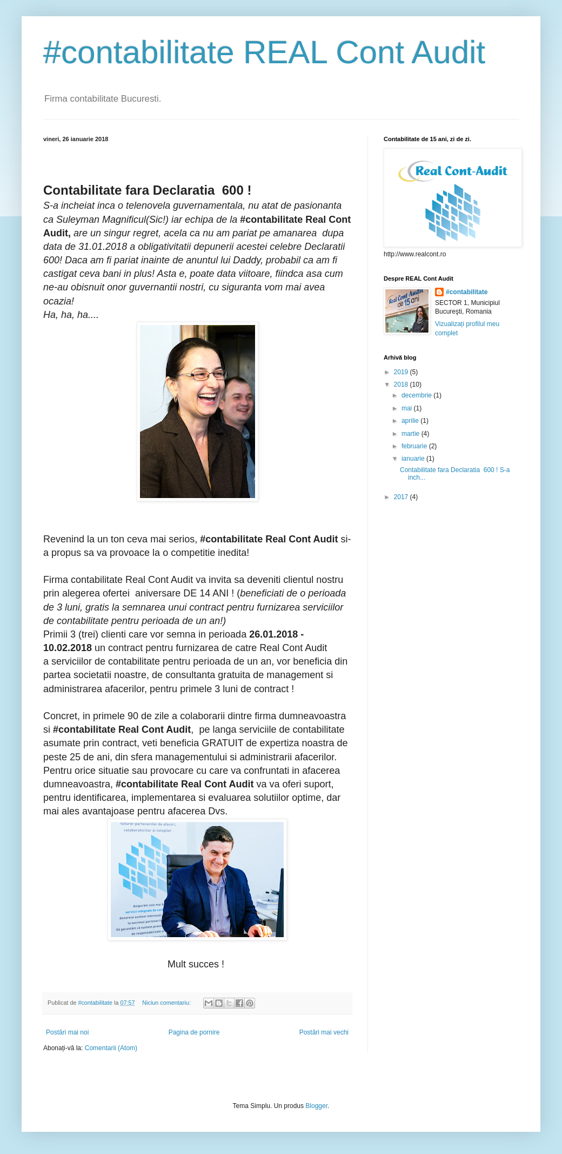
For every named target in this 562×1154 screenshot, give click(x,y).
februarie (415, 446)
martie (412, 433)
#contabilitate (466, 292)
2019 (402, 372)
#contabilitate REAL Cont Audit (264, 52)
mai (408, 408)
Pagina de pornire (194, 1032)
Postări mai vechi (324, 1032)
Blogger (316, 1106)
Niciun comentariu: (167, 1002)
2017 (402, 497)
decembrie (417, 395)
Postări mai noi (67, 1032)
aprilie (411, 421)
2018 (402, 384)
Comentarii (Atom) (111, 1048)
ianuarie (414, 458)
